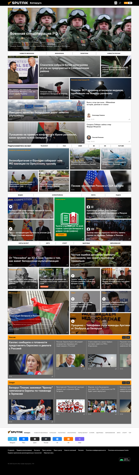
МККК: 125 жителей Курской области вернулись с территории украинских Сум (41, 38)
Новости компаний (70, 450)
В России (53, 432)
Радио (73, 293)
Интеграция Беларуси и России (24, 315)
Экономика (71, 432)
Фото (88, 221)
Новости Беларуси (41, 432)
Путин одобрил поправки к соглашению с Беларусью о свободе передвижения (29, 320)
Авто (118, 432)
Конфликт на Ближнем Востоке (20, 150)
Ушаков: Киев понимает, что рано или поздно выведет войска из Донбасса (40, 46)
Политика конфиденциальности (96, 450)
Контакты (37, 450)
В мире (91, 432)
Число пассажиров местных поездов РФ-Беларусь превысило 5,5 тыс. (31, 324)
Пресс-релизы (46, 450)
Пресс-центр (58, 450)
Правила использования (24, 450)
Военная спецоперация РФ (34, 33)
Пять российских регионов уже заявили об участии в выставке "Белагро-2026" (28, 328)
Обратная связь (48, 453)
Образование (110, 432)
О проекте (11, 450)
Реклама (81, 450)
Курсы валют (83, 432)
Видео (11, 199)
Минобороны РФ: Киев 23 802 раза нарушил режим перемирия (35, 42)
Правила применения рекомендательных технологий (25, 453)
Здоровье (99, 432)
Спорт (124, 432)
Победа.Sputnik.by (93, 199)
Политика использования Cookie (118, 450)
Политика (61, 432)
